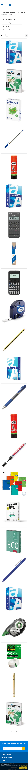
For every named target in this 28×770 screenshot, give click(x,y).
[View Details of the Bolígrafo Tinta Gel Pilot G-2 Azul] (14, 397)
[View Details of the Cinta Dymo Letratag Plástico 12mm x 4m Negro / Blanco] (14, 311)
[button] (9, 35)
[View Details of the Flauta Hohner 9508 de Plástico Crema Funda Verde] (14, 685)
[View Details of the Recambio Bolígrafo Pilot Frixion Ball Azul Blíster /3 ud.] (14, 254)
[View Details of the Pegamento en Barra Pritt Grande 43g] (14, 426)
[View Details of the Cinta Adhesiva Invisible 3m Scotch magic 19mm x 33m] (14, 656)
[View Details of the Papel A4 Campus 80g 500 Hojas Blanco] (14, 110)
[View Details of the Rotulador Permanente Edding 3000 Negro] (14, 455)
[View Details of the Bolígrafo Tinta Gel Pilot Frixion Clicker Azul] (14, 570)
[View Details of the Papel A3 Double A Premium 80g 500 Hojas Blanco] (14, 599)
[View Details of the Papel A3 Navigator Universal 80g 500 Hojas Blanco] (14, 714)
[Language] (22, 5)
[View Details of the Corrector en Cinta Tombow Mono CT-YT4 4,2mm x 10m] (14, 627)
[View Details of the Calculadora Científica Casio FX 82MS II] (14, 225)
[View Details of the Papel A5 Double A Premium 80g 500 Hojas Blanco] (14, 196)
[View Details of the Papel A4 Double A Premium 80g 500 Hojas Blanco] (14, 52)
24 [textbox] (21, 35)
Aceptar (23, 768)
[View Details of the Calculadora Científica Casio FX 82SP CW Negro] (14, 282)
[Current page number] (6, 35)
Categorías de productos (6, 9)
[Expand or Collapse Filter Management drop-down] (25, 19)
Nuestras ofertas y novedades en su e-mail (14, 743)
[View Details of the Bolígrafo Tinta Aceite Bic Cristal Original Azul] (14, 139)
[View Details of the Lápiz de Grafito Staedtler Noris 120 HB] (14, 340)
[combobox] (22, 35)
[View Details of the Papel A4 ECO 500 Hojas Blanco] (14, 541)
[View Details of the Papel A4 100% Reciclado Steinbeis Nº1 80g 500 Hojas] (14, 512)
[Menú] (2, 5)
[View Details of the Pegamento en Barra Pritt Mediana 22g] (14, 167)
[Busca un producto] (10, 5)
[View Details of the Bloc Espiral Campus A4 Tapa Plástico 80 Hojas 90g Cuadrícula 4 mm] (14, 484)
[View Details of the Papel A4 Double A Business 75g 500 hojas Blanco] (14, 369)
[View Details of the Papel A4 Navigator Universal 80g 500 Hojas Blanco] (14, 81)
